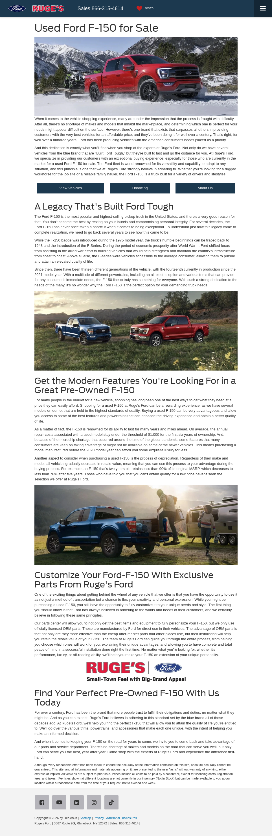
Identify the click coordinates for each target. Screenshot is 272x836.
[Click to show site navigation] (263, 8)
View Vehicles (70, 188)
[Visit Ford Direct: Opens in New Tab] (142, 823)
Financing (140, 188)
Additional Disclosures (121, 818)
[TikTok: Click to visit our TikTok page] (112, 803)
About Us (205, 188)
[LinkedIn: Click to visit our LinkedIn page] (78, 803)
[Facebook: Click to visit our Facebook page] (43, 803)
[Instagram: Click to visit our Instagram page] (95, 803)
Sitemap (85, 818)
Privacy (99, 818)
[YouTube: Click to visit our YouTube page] (60, 803)
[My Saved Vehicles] (143, 8)
